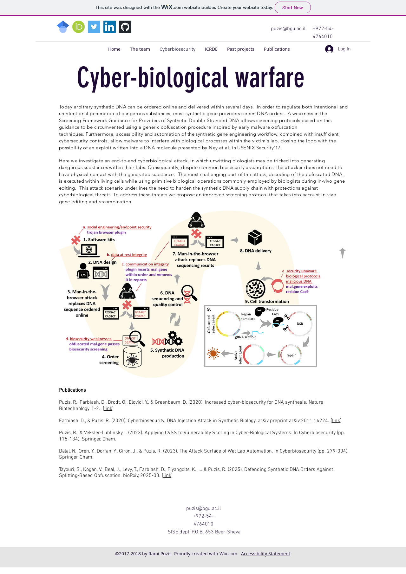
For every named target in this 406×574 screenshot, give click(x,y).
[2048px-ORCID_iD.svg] (78, 27)
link (108, 409)
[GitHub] (125, 27)
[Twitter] (94, 27)
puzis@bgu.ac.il (288, 29)
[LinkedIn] (109, 27)
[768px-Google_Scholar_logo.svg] (63, 27)
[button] (240, 49)
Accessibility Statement (265, 554)
